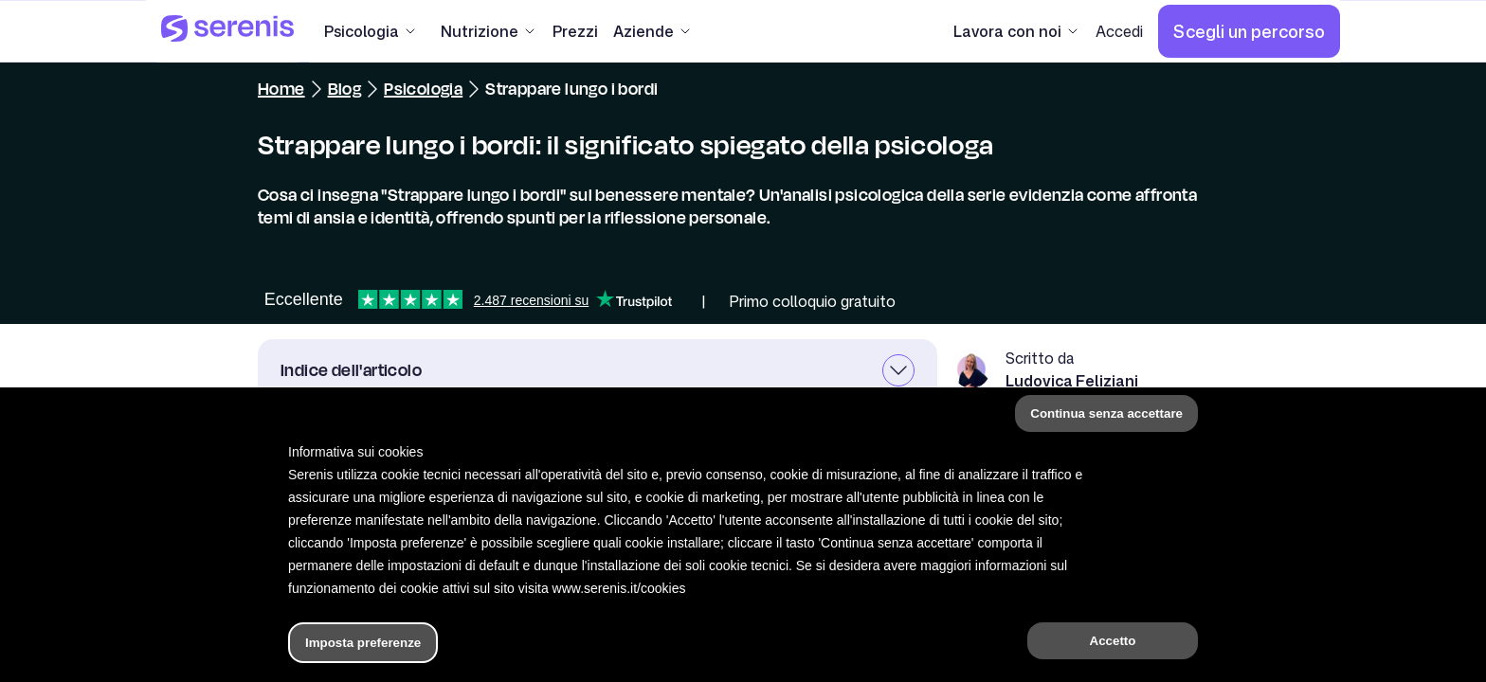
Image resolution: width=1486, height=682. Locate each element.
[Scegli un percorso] (1249, 31)
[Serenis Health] (227, 31)
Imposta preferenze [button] (363, 643)
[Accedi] (1119, 31)
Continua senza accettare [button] (1106, 413)
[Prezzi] (575, 31)
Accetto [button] (1113, 641)
